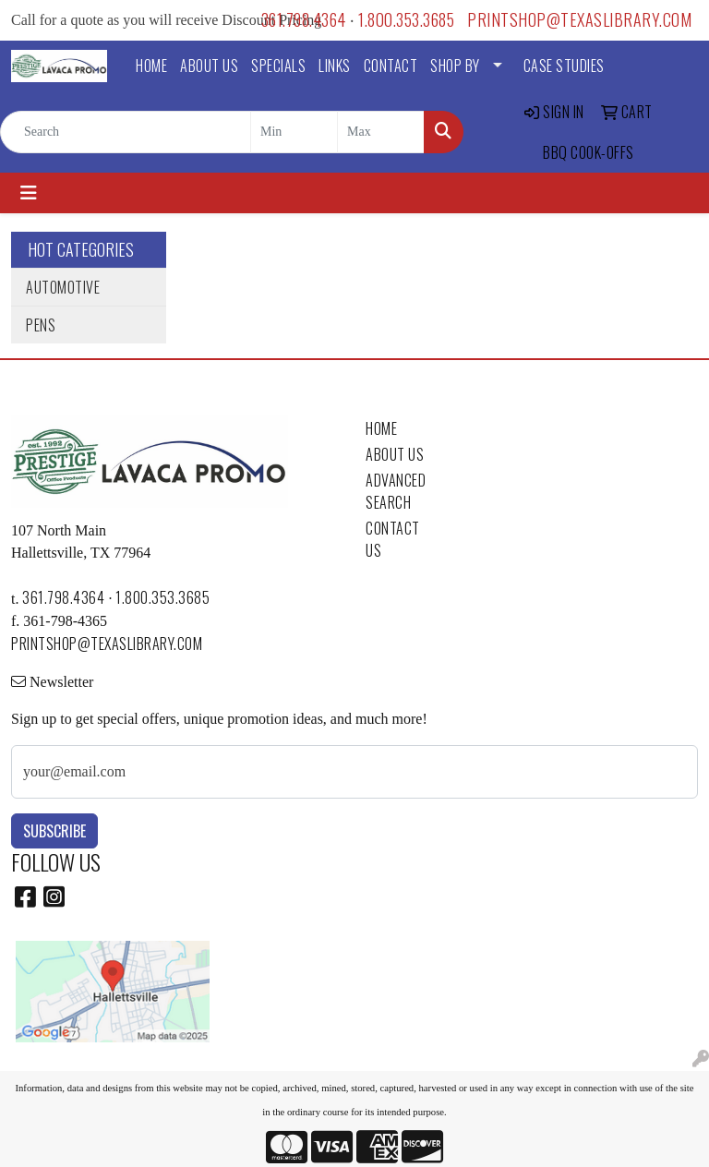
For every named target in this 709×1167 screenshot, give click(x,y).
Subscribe (54, 831)
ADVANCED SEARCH (396, 491)
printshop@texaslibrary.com (579, 19)
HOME (151, 65)
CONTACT (391, 65)
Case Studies (564, 65)
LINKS (334, 65)
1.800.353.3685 (406, 19)
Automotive (63, 287)
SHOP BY (455, 65)
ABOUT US (209, 65)
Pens (40, 325)
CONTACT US (393, 539)
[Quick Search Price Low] (294, 132)
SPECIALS (278, 65)
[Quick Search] (125, 132)
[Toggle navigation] (28, 193)
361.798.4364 (303, 19)
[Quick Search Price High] (381, 132)
